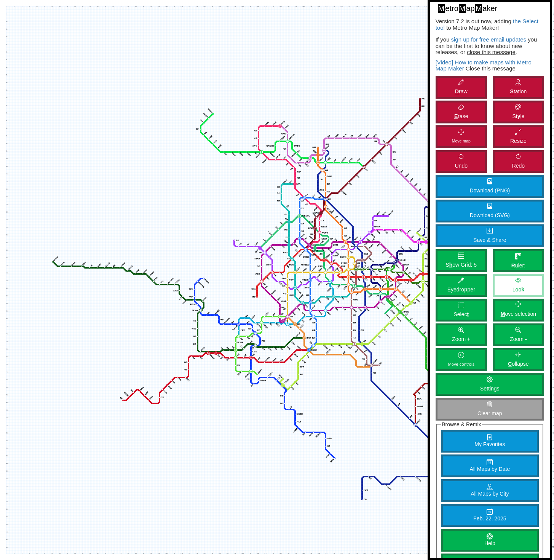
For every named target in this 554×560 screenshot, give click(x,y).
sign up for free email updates (488, 39)
